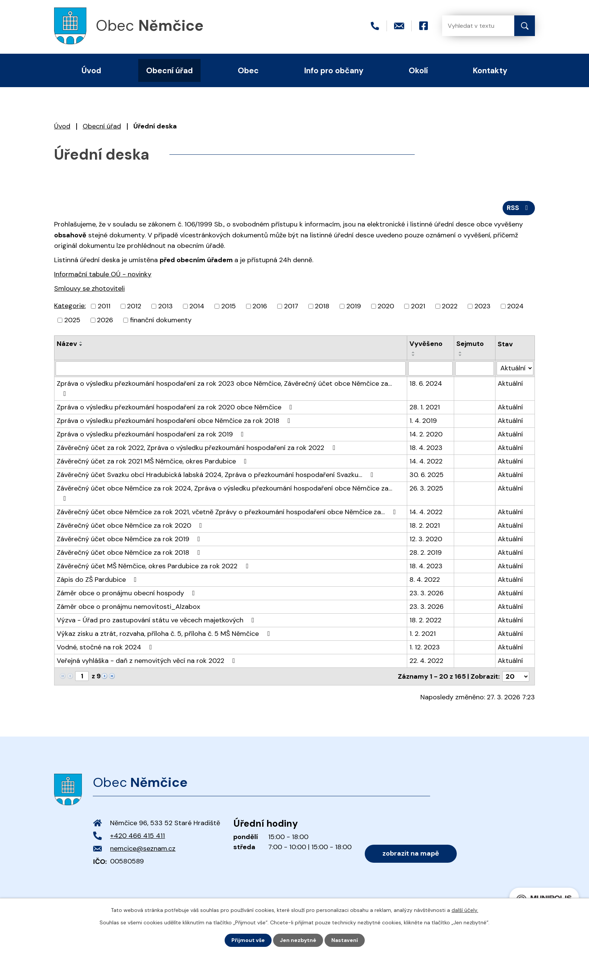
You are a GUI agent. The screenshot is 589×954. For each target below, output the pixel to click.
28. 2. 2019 (425, 552)
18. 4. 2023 (426, 447)
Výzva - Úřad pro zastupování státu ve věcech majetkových (157, 620)
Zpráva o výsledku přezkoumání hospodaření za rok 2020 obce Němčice (176, 407)
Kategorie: (70, 305)
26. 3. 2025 (426, 488)
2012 (134, 306)
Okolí (418, 70)
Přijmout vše (248, 940)
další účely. (465, 910)
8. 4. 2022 (424, 579)
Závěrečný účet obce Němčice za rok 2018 (130, 552)
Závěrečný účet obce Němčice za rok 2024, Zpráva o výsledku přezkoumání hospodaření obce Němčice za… (224, 493)
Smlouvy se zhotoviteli (89, 288)
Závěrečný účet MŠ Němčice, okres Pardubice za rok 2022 (154, 566)
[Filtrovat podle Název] (231, 368)
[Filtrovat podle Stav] (515, 368)
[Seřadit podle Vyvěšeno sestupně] (413, 355)
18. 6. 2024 (425, 383)
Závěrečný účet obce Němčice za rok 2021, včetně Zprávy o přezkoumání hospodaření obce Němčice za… (228, 511)
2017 (291, 306)
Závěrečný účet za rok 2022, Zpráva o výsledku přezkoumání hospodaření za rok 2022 (197, 447)
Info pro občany (334, 70)
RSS (519, 207)
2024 (515, 306)
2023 (482, 306)
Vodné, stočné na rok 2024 (106, 647)
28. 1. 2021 (424, 407)
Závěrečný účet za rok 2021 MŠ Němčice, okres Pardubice (153, 461)
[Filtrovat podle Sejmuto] (474, 368)
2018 (322, 306)
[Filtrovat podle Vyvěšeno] (430, 368)
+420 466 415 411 (137, 835)
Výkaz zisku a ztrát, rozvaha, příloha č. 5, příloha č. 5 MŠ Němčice (165, 633)
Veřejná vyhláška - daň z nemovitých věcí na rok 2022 (147, 660)
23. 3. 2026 (426, 593)
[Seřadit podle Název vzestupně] (81, 342)
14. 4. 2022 (426, 461)
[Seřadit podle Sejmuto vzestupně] (460, 352)
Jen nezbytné (298, 940)
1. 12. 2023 (424, 647)
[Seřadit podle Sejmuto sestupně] (460, 355)
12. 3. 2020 (425, 538)
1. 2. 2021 (422, 633)
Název (67, 343)
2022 (450, 306)
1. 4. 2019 (423, 420)
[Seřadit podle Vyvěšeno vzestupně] (413, 352)
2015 (228, 306)
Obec (248, 70)
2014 (196, 306)
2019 (353, 306)
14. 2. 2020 (426, 434)
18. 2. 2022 (425, 620)
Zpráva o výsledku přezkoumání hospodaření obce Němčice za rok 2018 (175, 420)
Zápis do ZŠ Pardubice (98, 579)
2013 (165, 306)
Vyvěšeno (426, 343)
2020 (386, 306)
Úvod (62, 126)
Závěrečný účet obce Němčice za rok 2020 (131, 525)
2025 (72, 320)
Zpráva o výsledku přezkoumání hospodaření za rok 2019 (152, 434)
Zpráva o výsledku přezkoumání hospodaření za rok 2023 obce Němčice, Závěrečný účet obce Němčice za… (224, 388)
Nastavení (344, 940)
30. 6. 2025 (426, 474)
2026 (105, 320)
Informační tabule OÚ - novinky (102, 274)
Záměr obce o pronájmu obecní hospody (127, 593)
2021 (418, 306)
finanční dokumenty (161, 320)
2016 (259, 306)
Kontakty (490, 70)
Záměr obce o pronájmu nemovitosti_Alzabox (128, 606)
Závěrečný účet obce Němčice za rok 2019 (130, 538)
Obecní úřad (102, 126)
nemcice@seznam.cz (142, 848)
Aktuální (510, 383)
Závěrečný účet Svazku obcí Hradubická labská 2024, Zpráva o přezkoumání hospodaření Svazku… (216, 474)
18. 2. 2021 (424, 525)
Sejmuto (470, 343)
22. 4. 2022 (426, 660)
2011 (104, 306)
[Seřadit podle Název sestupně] (81, 345)
